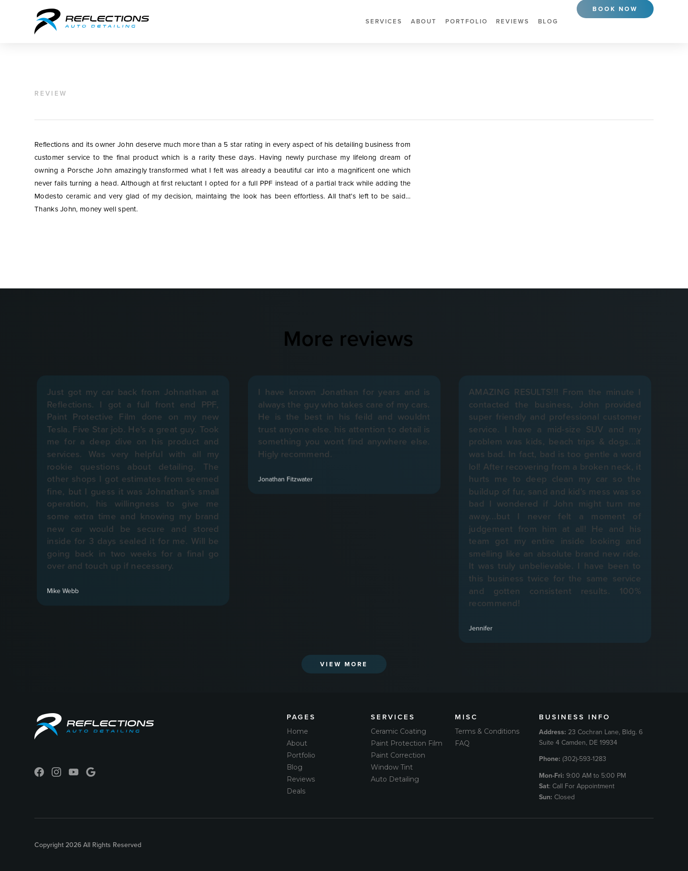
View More (344, 664)
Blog (548, 21)
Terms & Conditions (487, 731)
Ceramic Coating (398, 731)
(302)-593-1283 (572, 758)
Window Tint (392, 767)
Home (297, 731)
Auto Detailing (395, 779)
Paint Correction (398, 755)
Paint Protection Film (406, 743)
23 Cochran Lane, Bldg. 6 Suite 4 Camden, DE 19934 (591, 737)
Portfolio (466, 21)
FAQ (462, 743)
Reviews (512, 21)
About (424, 21)
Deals (296, 791)
